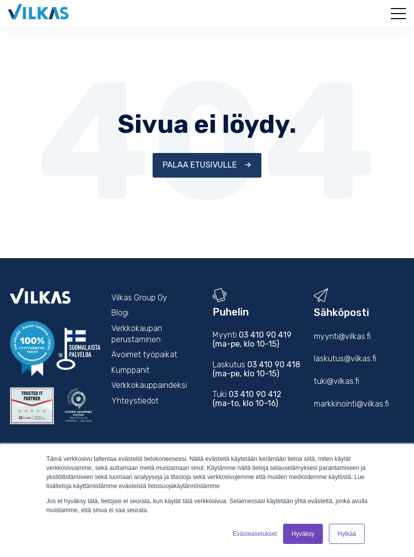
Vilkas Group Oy (139, 297)
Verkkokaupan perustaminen (136, 334)
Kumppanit (130, 370)
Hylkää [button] (346, 533)
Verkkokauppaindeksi (149, 385)
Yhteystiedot (135, 401)
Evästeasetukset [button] (255, 533)
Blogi (119, 312)
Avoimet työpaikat (144, 354)
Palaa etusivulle (201, 165)
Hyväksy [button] (303, 533)
